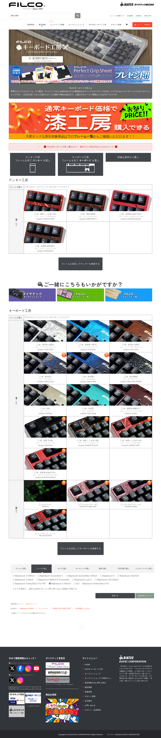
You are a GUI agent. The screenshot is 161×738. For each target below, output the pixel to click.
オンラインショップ (76, 25)
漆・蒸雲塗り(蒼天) (89, 344)
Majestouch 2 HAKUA (60, 583)
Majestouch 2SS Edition (106, 580)
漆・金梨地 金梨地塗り (46, 246)
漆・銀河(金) (46, 376)
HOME (87, 665)
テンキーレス (43, 608)
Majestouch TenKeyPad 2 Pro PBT (29, 583)
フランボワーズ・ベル (132, 504)
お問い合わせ (90, 705)
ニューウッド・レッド (46, 533)
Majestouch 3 (107, 576)
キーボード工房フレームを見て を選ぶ (80, 164)
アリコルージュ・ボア (89, 504)
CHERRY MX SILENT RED (61, 608)
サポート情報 (116, 25)
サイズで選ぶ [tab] (62, 568)
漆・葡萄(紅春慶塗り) (131, 408)
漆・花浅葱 (89, 408)
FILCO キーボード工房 (94, 669)
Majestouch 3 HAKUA (23, 576)
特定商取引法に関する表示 (95, 683)
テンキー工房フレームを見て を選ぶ (32, 164)
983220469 (33, 701)
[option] (80, 47)
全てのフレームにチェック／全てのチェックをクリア (48, 187)
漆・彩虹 (46, 408)
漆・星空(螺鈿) (132, 376)
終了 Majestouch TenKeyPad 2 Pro (91, 583)
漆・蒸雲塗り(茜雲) (131, 344)
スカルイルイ (46, 504)
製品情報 (42, 25)
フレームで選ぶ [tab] (20, 568)
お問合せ (139, 16)
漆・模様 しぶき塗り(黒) (89, 440)
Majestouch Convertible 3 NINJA (81, 576)
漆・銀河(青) (89, 376)
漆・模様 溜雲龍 (89, 214)
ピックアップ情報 (57, 25)
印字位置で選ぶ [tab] (123, 568)
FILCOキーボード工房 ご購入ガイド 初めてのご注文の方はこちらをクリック (80, 147)
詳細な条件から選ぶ (128, 157)
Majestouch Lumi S (82, 580)
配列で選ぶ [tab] (103, 568)
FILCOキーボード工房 (97, 25)
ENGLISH (147, 16)
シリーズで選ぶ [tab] (41, 569)
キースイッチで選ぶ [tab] (82, 568)
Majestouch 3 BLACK (128, 576)
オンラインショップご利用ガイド (98, 678)
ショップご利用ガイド (117, 16)
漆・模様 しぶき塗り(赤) (46, 214)
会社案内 (130, 16)
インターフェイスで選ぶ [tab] (143, 568)
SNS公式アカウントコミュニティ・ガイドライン (25, 688)
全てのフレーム (31, 604)
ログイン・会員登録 (142, 24)
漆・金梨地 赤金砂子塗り (132, 214)
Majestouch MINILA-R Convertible (52, 580)
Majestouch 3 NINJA (23, 580)
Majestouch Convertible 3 (50, 576)
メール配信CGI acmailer (33, 706)
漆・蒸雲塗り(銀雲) (46, 344)
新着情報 (30, 25)
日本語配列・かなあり (82, 608)
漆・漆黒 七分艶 (46, 440)
